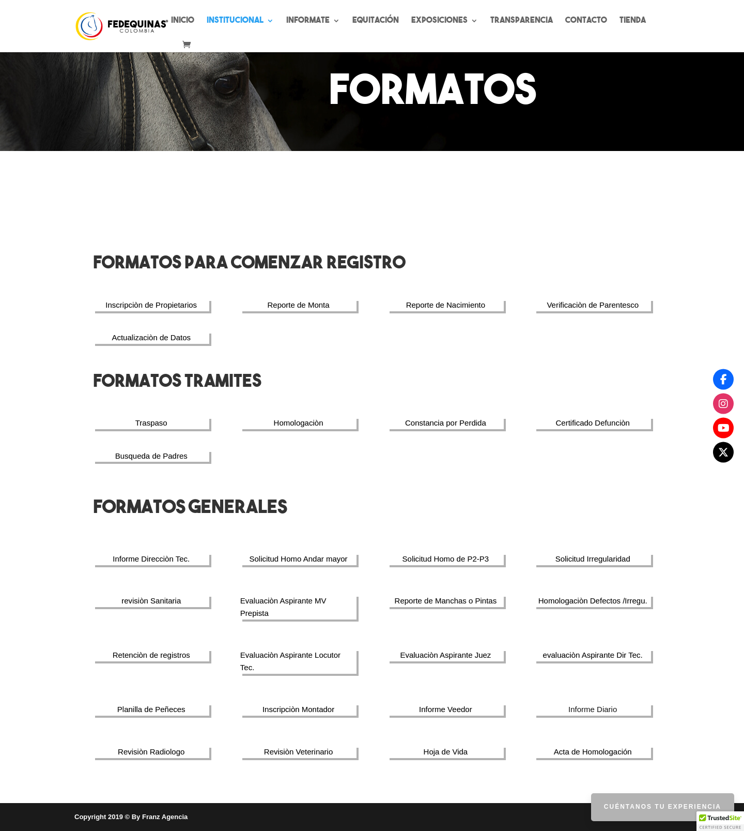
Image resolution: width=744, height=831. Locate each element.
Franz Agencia (165, 817)
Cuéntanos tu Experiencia (662, 806)
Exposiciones (439, 21)
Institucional (235, 21)
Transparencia (521, 21)
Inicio (182, 21)
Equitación (375, 21)
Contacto (586, 21)
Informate (308, 21)
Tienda (632, 21)
